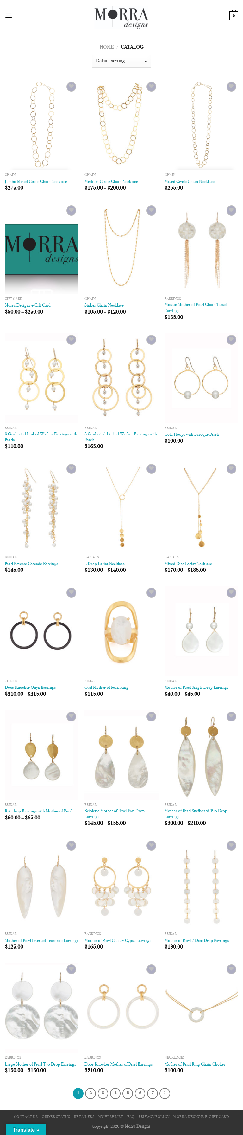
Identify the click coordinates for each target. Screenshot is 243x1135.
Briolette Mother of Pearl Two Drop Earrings (114, 814)
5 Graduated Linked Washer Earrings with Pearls (120, 437)
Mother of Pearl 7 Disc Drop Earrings (197, 940)
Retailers (84, 1117)
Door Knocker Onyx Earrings (30, 687)
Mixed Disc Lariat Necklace (188, 564)
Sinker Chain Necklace (104, 305)
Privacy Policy (154, 1117)
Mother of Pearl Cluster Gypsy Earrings (117, 940)
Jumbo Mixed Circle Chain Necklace (36, 181)
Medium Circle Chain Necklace (111, 181)
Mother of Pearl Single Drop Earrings (196, 687)
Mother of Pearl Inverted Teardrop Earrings (41, 940)
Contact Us (26, 1117)
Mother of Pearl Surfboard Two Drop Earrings (196, 814)
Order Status (56, 1117)
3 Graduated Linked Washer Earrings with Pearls (41, 437)
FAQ (131, 1117)
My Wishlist (110, 1117)
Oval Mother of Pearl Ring (106, 687)
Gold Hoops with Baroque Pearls (192, 434)
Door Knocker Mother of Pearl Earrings (118, 1064)
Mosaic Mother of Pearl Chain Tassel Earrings (196, 308)
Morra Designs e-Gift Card (28, 305)
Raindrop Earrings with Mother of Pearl (38, 811)
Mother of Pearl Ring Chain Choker (195, 1064)
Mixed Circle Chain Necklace (190, 181)
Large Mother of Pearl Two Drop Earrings (40, 1064)
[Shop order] (121, 61)
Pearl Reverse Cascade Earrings (31, 564)
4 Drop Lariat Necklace (104, 564)
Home (107, 47)
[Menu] (8, 15)
